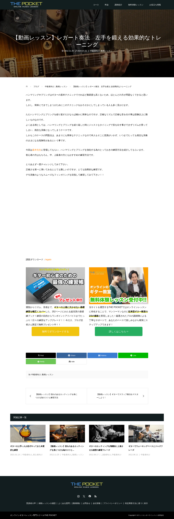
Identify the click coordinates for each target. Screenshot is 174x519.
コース (96, 5)
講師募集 (76, 503)
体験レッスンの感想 (47, 503)
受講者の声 (31, 503)
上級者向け (106, 455)
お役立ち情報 (155, 5)
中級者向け (95, 51)
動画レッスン (106, 51)
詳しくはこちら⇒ (118, 331)
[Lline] (133, 355)
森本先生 (36, 150)
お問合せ (86, 503)
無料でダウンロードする (55, 331)
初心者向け (38, 455)
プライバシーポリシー (112, 503)
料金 (107, 5)
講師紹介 (118, 5)
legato (48, 259)
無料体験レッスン (135, 5)
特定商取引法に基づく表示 (136, 503)
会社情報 (96, 503)
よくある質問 (64, 503)
